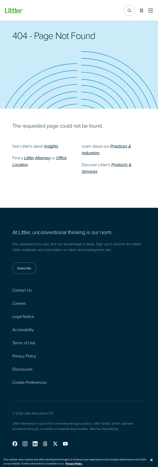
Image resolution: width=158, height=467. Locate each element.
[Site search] (129, 10)
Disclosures (22, 369)
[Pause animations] (141, 10)
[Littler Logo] (14, 10)
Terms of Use (23, 343)
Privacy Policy (24, 356)
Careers (19, 303)
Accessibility (23, 329)
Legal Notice (23, 316)
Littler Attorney (37, 158)
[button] (14, 443)
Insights (51, 146)
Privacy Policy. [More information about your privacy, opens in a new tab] (73, 465)
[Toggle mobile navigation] (150, 11)
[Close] (151, 461)
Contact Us (22, 290)
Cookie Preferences (29, 382)
